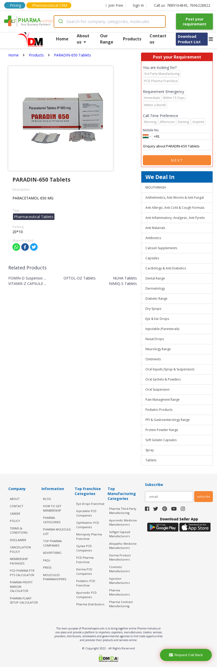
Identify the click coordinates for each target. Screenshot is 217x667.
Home (62, 39)
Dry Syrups (153, 308)
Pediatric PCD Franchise (85, 583)
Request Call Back (186, 655)
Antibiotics (153, 238)
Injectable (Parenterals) (162, 329)
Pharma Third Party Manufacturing (122, 511)
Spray (149, 450)
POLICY (15, 521)
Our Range (106, 39)
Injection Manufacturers (119, 581)
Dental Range (155, 278)
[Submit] (60, 21)
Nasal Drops (154, 339)
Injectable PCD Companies (86, 513)
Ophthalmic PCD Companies (87, 525)
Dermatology (155, 288)
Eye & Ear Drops (157, 319)
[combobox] (109, 21)
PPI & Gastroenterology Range (167, 420)
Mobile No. (151, 130)
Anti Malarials (155, 228)
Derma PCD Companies (84, 571)
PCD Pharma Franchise (85, 560)
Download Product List (189, 39)
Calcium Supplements (161, 248)
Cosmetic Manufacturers (119, 569)
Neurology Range (158, 349)
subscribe (203, 496)
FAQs (46, 560)
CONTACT (16, 506)
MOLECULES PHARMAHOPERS (54, 577)
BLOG (47, 499)
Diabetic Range (156, 298)
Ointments (153, 359)
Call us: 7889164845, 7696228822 (182, 5)
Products (132, 39)
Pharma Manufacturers (119, 592)
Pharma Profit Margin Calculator (21, 586)
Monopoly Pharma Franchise (89, 536)
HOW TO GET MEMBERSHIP (52, 508)
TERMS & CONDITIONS (18, 530)
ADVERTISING (52, 553)
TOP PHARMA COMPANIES (52, 543)
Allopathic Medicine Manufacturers (123, 546)
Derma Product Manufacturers (120, 557)
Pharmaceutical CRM (49, 5)
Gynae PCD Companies (84, 548)
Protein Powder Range (161, 430)
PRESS (47, 567)
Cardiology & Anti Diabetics (165, 268)
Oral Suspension (157, 389)
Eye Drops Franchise (90, 504)
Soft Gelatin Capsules (161, 440)
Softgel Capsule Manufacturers (119, 534)
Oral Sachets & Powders (163, 379)
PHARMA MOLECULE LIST (57, 531)
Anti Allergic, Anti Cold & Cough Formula (174, 207)
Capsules (152, 258)
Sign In (138, 5)
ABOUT (15, 499)
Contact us (158, 39)
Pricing (15, 5)
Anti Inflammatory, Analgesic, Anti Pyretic (175, 218)
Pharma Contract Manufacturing (121, 604)
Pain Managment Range (162, 399)
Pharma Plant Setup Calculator (24, 600)
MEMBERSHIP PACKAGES (19, 561)
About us (83, 39)
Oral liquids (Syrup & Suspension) (169, 369)
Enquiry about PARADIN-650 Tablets (177, 146)
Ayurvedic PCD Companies (86, 595)
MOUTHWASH (155, 187)
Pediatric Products (158, 409)
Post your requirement (194, 21)
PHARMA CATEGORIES (51, 520)
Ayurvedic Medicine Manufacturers (123, 522)
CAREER (15, 513)
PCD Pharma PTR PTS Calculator (22, 573)
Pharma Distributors (90, 604)
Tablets (150, 460)
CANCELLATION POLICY (20, 549)
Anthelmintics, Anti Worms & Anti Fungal (174, 197)
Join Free (114, 5)
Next (177, 160)
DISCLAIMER (18, 540)
